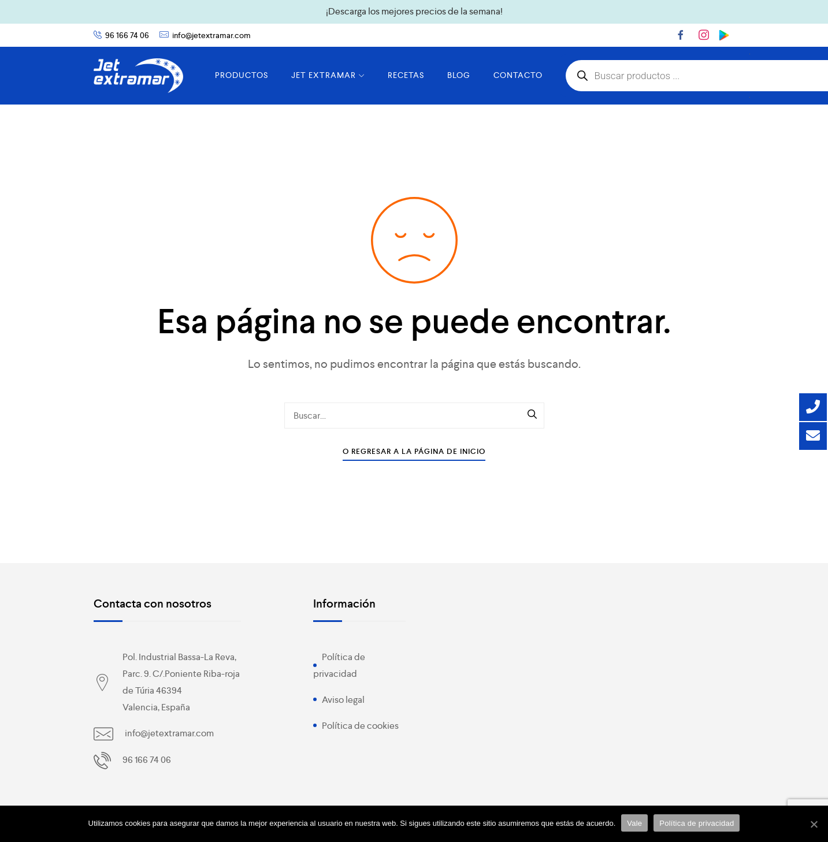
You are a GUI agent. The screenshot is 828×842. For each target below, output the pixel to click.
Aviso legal (343, 700)
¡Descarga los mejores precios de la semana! (414, 11)
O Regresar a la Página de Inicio (414, 451)
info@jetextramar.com (211, 35)
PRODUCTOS (241, 75)
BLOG (458, 75)
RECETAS (406, 75)
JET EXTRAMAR (328, 75)
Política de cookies (360, 726)
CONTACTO (518, 75)
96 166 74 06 (127, 35)
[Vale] (813, 824)
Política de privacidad (696, 823)
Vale (634, 823)
